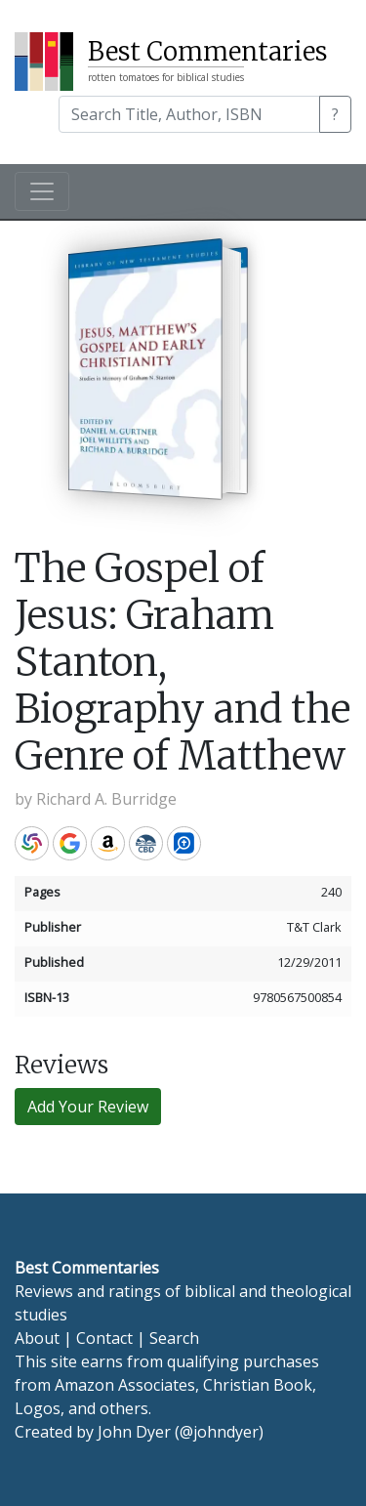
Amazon (108, 843)
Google (70, 843)
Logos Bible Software (184, 843)
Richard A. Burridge (106, 799)
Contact (104, 1338)
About (37, 1338)
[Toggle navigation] (42, 191)
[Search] (189, 114)
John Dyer (134, 1432)
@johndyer (219, 1432)
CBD (146, 843)
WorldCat (32, 843)
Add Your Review (87, 1106)
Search (174, 1338)
